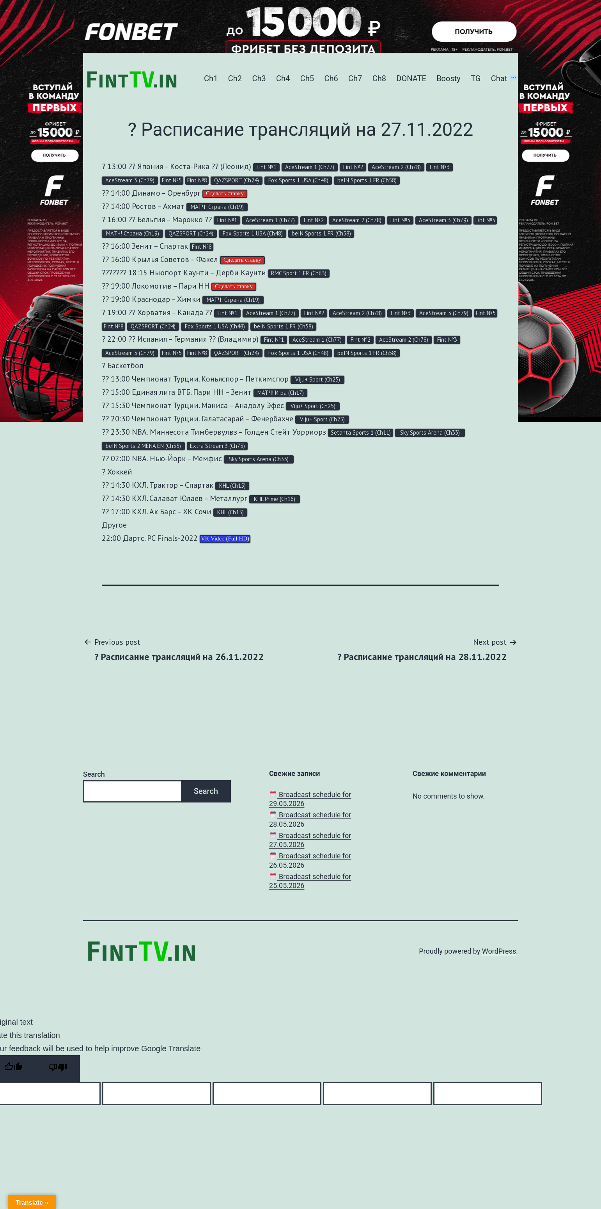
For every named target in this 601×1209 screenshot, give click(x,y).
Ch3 (259, 78)
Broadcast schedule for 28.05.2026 (310, 819)
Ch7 (355, 78)
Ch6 (331, 78)
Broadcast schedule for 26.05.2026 (310, 860)
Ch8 (379, 78)
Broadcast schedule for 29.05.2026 (310, 799)
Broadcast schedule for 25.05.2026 (310, 881)
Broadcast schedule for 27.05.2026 (310, 840)
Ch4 (283, 78)
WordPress (499, 951)
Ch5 (307, 78)
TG (475, 78)
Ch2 (235, 78)
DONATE (411, 78)
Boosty (448, 78)
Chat (504, 78)
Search (94, 774)
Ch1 (211, 78)
